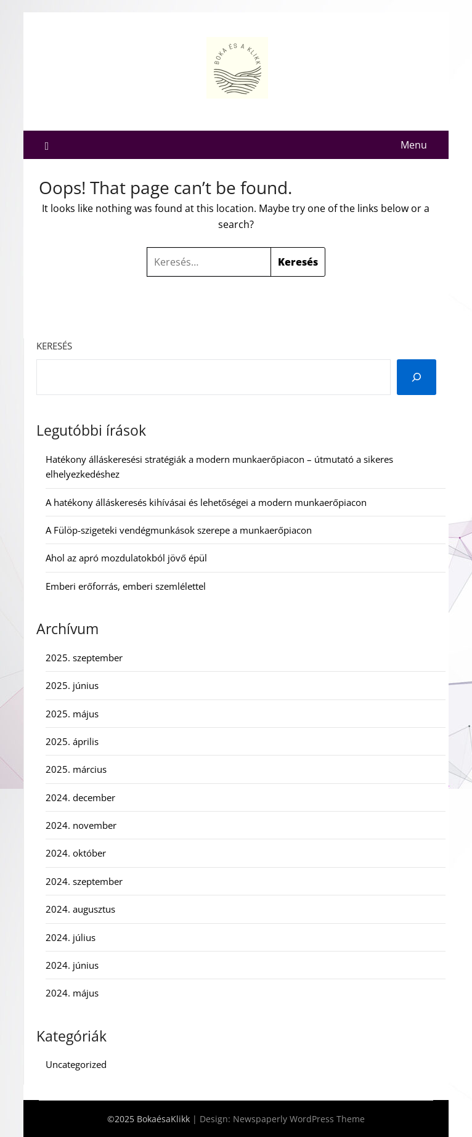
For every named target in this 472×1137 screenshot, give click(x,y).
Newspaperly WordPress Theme (299, 1119)
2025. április (72, 741)
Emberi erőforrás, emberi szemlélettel (126, 586)
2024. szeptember (84, 881)
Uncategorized (76, 1064)
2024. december (80, 797)
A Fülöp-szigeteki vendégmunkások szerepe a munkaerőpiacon (179, 530)
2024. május (72, 993)
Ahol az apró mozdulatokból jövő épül (126, 558)
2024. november (81, 825)
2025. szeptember (84, 657)
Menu (414, 145)
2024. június (72, 965)
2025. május (72, 713)
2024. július (71, 937)
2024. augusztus (80, 909)
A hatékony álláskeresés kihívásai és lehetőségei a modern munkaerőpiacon (206, 502)
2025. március (76, 769)
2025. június (72, 685)
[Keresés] (416, 377)
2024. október (76, 853)
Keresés (54, 346)
